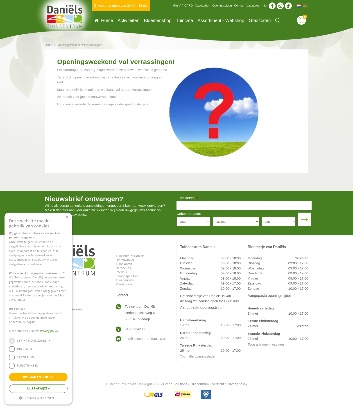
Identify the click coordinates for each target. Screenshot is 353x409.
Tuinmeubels (125, 280)
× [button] (67, 217)
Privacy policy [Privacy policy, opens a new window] (49, 331)
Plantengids (124, 284)
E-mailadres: (187, 198)
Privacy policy (237, 384)
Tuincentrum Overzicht (207, 384)
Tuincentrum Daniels (130, 256)
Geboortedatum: (188, 214)
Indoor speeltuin (127, 276)
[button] (38, 398)
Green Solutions (175, 384)
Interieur (121, 272)
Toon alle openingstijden (198, 356)
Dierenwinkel (125, 260)
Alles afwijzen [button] (38, 388)
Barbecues (123, 268)
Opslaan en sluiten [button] (38, 377)
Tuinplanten (124, 264)
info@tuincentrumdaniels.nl (145, 338)
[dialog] (38, 309)
